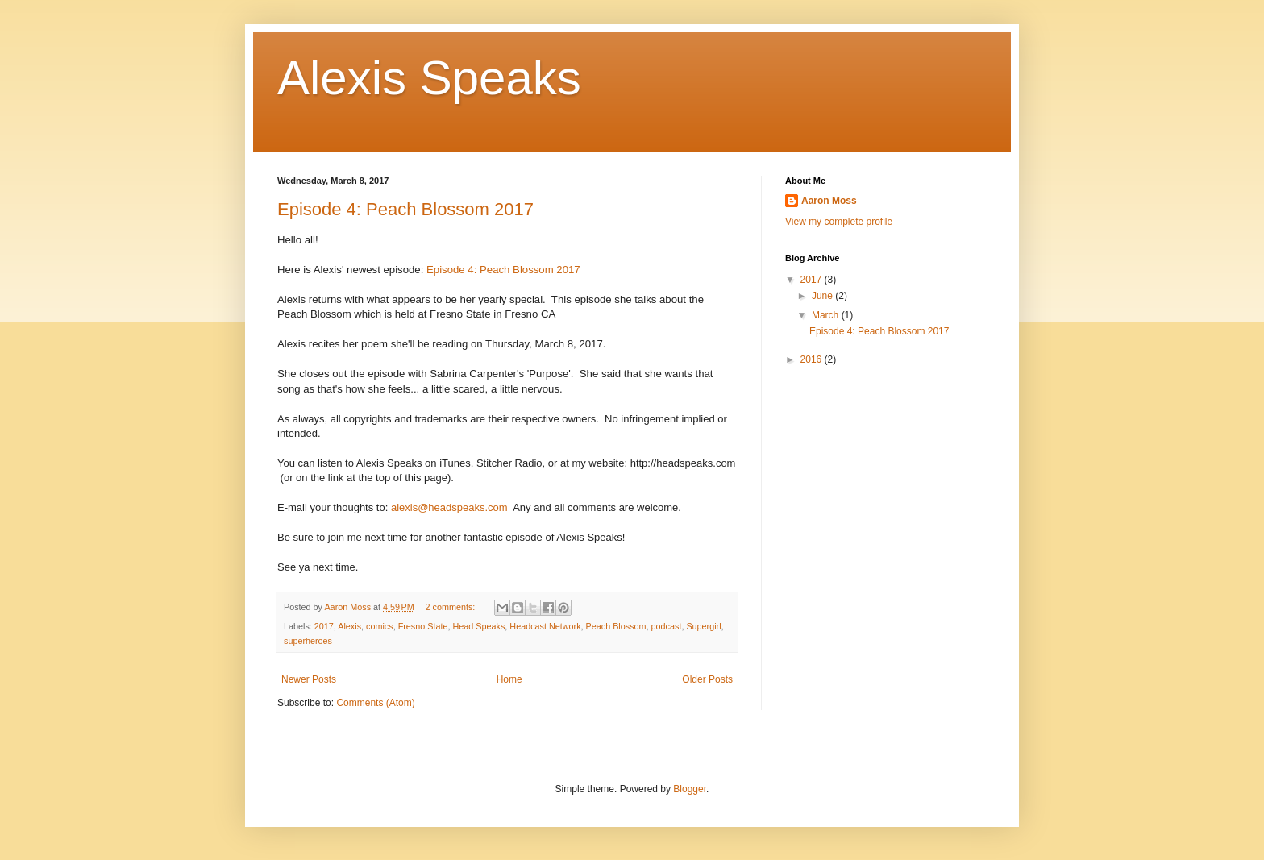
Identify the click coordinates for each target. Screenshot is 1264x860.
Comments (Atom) (375, 702)
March (827, 315)
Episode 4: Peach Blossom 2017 (405, 209)
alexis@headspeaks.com (449, 507)
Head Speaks (479, 626)
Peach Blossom (616, 626)
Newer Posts (308, 679)
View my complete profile (838, 221)
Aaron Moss (829, 200)
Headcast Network (544, 626)
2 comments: (452, 607)
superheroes (308, 641)
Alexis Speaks (429, 78)
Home (509, 679)
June (823, 295)
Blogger (689, 789)
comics (379, 626)
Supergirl (703, 626)
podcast (666, 626)
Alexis (349, 626)
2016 (812, 359)
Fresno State (423, 626)
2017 (324, 626)
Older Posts (707, 679)
